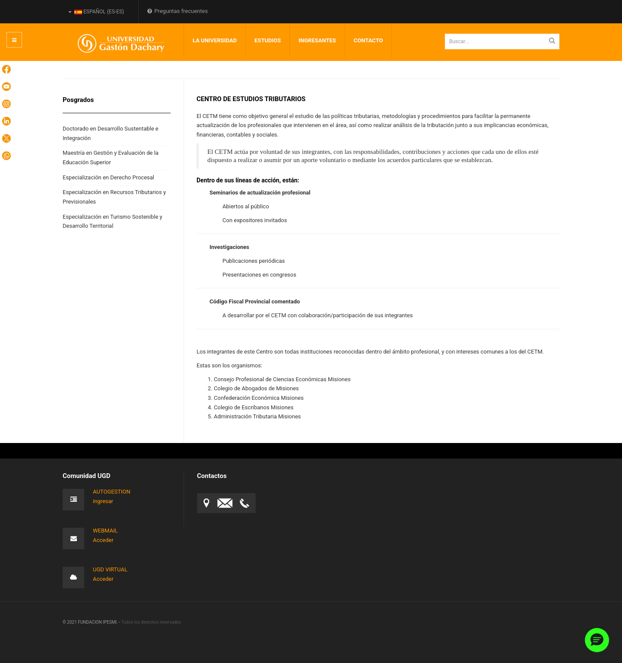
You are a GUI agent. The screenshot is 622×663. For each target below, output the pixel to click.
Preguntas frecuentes (177, 11)
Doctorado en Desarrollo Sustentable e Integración (111, 133)
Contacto (368, 40)
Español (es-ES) (96, 12)
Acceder (103, 540)
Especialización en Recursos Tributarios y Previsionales (114, 197)
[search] (502, 41)
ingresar (103, 501)
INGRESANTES (317, 40)
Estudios (267, 40)
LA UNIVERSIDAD (215, 40)
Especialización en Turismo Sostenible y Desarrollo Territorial (112, 222)
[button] (597, 640)
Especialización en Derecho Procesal (108, 177)
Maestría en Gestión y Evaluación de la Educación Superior (111, 158)
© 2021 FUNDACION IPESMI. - (92, 622)
